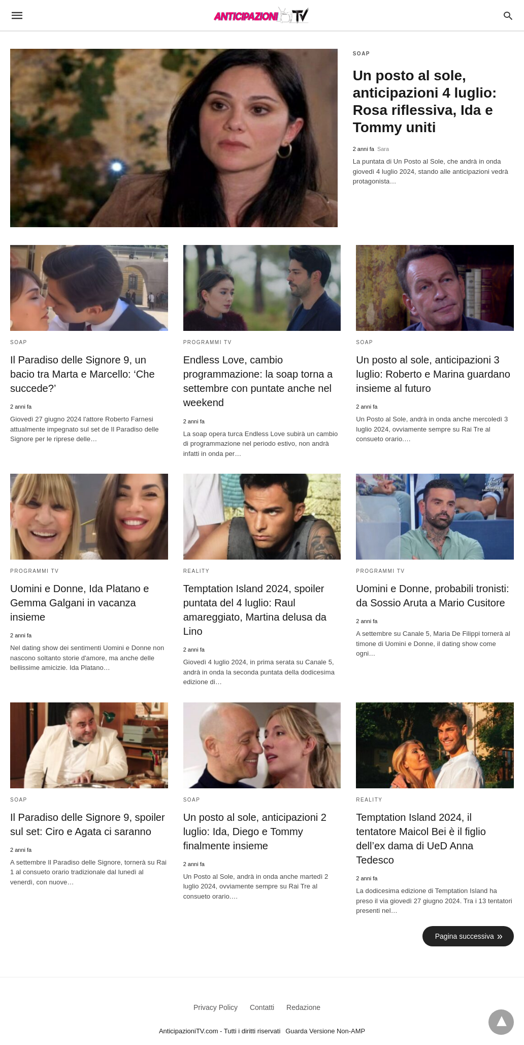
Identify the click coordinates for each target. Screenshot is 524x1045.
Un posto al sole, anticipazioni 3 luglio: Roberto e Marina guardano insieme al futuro (432, 374)
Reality (196, 570)
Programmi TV (207, 342)
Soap (361, 53)
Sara (383, 149)
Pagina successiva (464, 921)
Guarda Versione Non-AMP (325, 1016)
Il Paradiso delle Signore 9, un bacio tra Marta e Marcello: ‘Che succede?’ (82, 374)
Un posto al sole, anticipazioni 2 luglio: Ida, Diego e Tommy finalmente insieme (254, 831)
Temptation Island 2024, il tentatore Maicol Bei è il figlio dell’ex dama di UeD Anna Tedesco (434, 831)
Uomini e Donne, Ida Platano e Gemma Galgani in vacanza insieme (79, 602)
